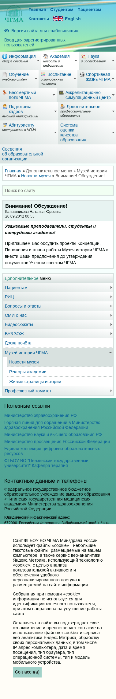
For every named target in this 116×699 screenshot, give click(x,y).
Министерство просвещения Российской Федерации (57, 441)
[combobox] (58, 190)
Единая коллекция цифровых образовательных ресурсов (52, 451)
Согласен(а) (27, 672)
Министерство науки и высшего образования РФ (53, 434)
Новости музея (36, 175)
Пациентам (89, 9)
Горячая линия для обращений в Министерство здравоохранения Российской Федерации (52, 425)
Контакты (38, 18)
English (67, 19)
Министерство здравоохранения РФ (40, 415)
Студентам (61, 9)
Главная (37, 9)
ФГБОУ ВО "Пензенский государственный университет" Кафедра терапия (46, 463)
